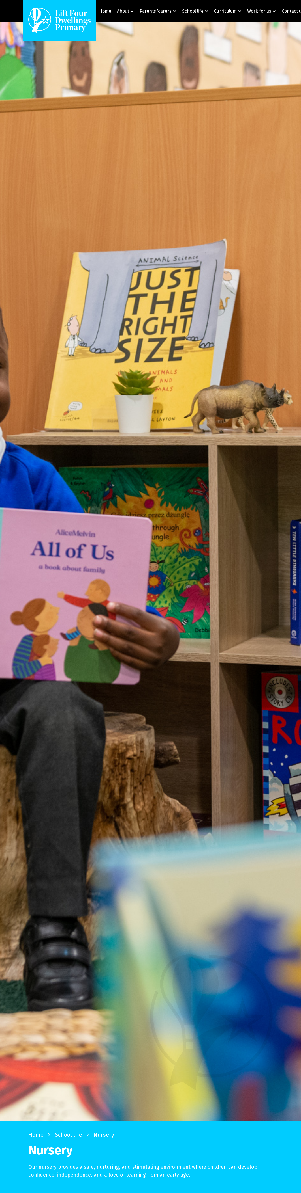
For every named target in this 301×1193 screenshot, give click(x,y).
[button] (125, 11)
